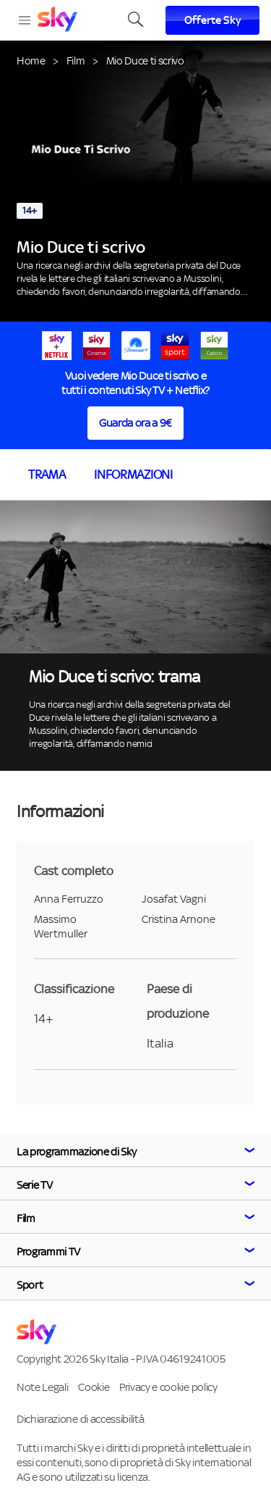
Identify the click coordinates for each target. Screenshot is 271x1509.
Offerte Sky (212, 20)
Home (31, 60)
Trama (46, 474)
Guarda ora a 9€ (135, 423)
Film (75, 60)
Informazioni (133, 474)
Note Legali (42, 1387)
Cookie (93, 1387)
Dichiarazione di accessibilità (80, 1419)
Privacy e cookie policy (168, 1387)
